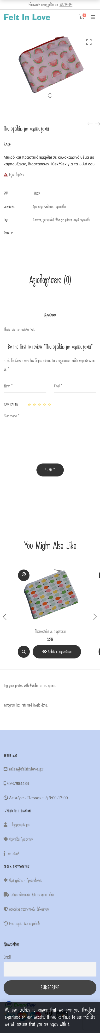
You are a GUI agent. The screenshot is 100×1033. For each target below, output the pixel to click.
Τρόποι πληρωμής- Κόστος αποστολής (29, 895)
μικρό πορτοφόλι (81, 220)
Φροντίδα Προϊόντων (18, 839)
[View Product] (57, 651)
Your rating (11, 404)
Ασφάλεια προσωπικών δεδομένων (26, 909)
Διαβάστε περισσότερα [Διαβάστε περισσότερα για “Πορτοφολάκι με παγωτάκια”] (59, 651)
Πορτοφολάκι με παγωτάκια (50, 631)
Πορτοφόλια (59, 206)
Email (7, 957)
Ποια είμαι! (11, 854)
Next (95, 617)
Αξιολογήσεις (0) (50, 280)
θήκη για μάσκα (63, 220)
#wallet (34, 686)
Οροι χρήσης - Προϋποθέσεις (23, 880)
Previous (5, 617)
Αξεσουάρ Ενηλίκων (43, 206)
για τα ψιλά (48, 220)
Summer (37, 220)
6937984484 (65, 4)
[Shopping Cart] (81, 16)
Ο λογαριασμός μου (17, 825)
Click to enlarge (89, 42)
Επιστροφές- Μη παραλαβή (22, 924)
